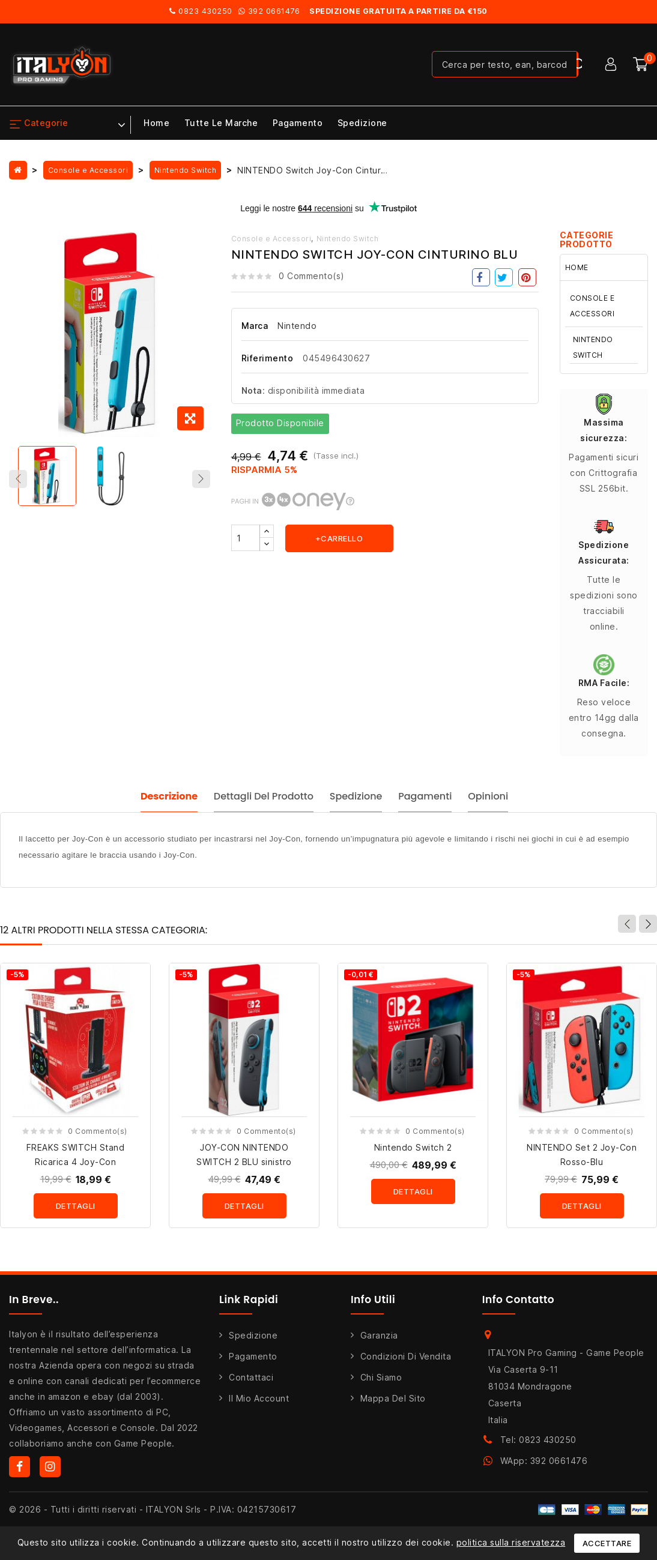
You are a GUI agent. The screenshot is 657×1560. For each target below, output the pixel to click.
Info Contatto (518, 1305)
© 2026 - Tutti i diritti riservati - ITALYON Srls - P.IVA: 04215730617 (152, 1515)
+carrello (339, 538)
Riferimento (267, 358)
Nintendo (296, 326)
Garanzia (379, 1341)
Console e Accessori (271, 238)
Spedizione (362, 123)
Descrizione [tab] (149, 802)
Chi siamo (381, 1383)
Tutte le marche (221, 123)
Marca (254, 326)
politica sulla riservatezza (511, 1542)
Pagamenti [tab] (431, 802)
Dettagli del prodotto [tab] (253, 802)
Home (156, 123)
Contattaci (251, 1383)
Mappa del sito (393, 1404)
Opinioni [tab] (503, 802)
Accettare (607, 1543)
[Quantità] (245, 538)
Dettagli (75, 1212)
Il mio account (259, 1404)
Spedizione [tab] (353, 802)
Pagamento (298, 123)
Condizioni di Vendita (406, 1362)
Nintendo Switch (347, 238)
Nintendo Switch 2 (413, 1154)
